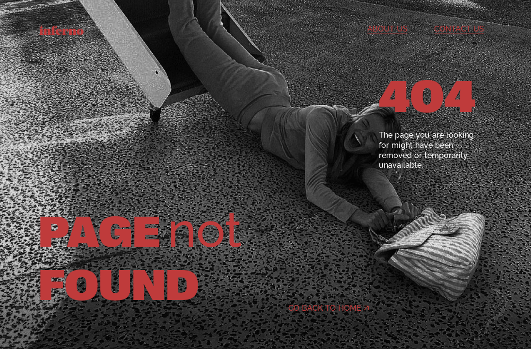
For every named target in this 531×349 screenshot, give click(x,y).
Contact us (459, 28)
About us (387, 28)
